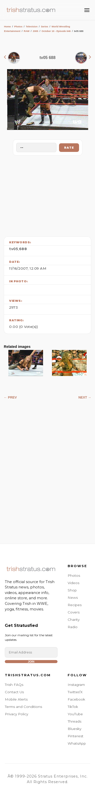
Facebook (76, 699)
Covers (74, 612)
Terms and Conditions (23, 707)
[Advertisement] (48, 194)
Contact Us (14, 692)
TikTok (73, 707)
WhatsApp (77, 743)
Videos (73, 583)
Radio (73, 627)
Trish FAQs (14, 685)
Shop (72, 590)
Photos (18, 26)
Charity (74, 620)
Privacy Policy (16, 714)
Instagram (76, 685)
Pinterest (75, 736)
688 (23, 249)
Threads (74, 721)
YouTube (75, 714)
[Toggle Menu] (87, 10)
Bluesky (74, 729)
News (73, 597)
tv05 (13, 249)
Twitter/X (75, 692)
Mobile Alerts (16, 699)
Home (7, 26)
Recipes (75, 605)
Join (31, 661)
